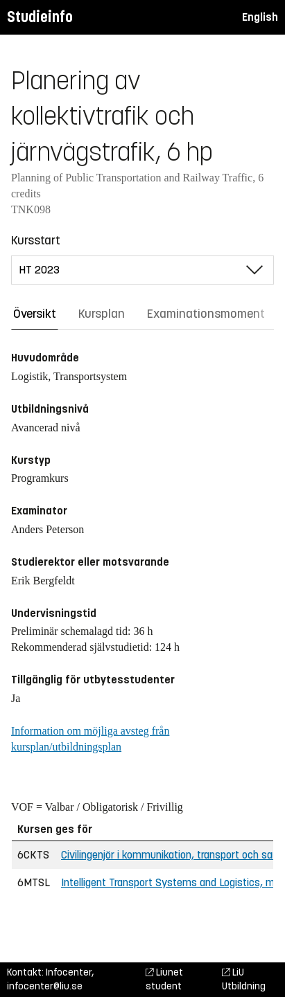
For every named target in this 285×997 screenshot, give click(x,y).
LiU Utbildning (244, 979)
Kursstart (35, 240)
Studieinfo (40, 17)
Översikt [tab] (34, 313)
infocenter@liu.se (45, 986)
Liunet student (164, 979)
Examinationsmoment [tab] (206, 313)
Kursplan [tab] (101, 313)
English (260, 17)
